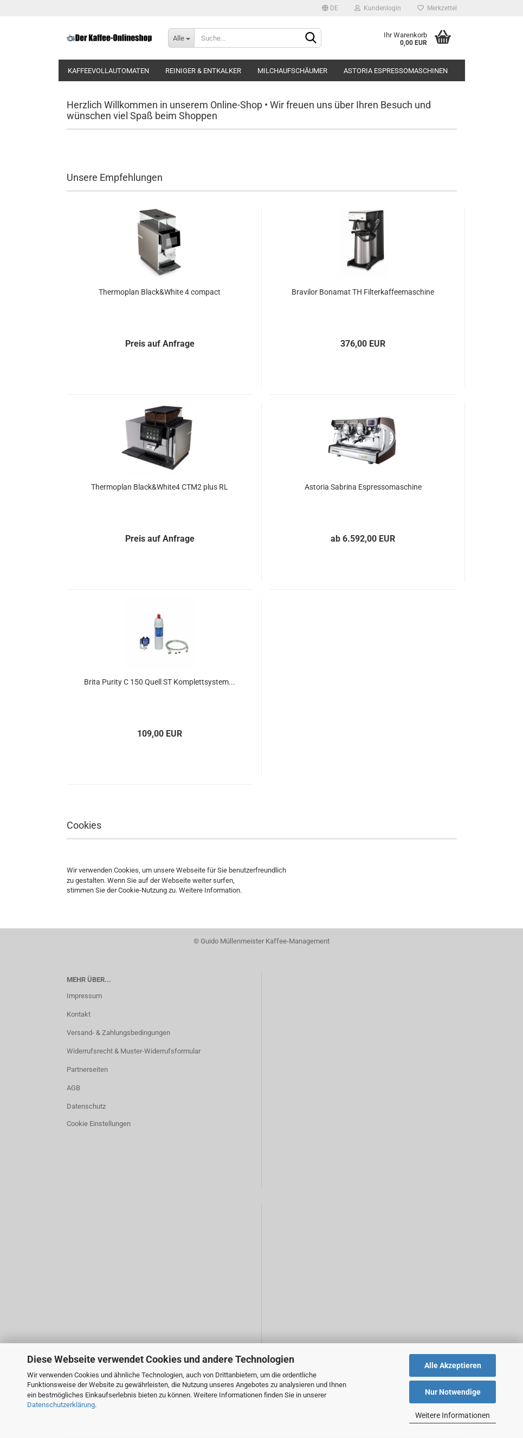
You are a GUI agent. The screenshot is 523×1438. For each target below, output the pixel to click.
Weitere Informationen (452, 1415)
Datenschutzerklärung (61, 1405)
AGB (73, 1088)
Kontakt (79, 1014)
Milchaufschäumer (292, 71)
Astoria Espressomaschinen (396, 71)
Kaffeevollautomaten (108, 71)
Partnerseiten (87, 1069)
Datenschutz (86, 1106)
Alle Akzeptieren (452, 1365)
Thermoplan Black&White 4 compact (160, 292)
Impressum (84, 996)
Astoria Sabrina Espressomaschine (363, 487)
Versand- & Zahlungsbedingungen (118, 1033)
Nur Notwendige (453, 1392)
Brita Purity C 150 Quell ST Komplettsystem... (159, 682)
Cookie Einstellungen (99, 1124)
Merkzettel (437, 8)
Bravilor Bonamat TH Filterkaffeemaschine (363, 292)
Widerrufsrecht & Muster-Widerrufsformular (134, 1051)
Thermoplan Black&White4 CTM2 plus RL (159, 487)
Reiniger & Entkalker (203, 71)
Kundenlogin (377, 8)
